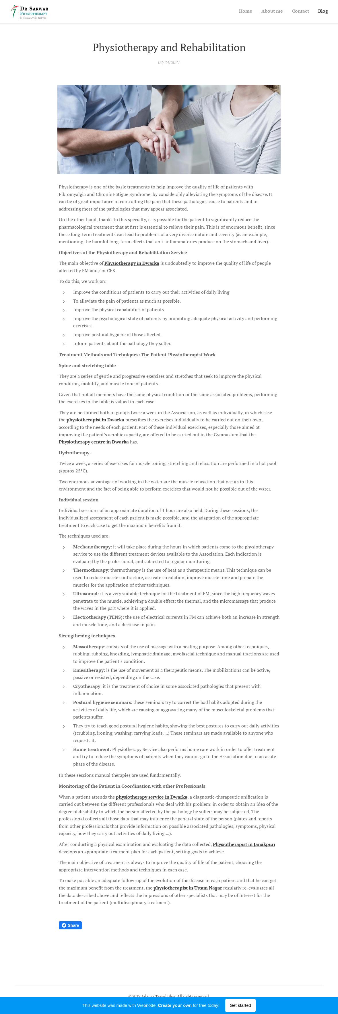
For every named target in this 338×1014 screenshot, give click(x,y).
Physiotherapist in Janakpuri (244, 844)
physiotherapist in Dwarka (95, 420)
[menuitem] (302, 12)
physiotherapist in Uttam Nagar (188, 888)
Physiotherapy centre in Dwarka (94, 442)
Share (70, 925)
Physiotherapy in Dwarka (131, 263)
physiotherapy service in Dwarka (151, 797)
